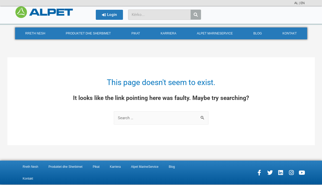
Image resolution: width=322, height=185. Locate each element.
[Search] (196, 15)
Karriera (168, 33)
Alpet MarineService (215, 33)
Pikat (135, 33)
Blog (257, 33)
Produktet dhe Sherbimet (88, 33)
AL (296, 3)
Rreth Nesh (35, 33)
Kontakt (290, 33)
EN (302, 3)
